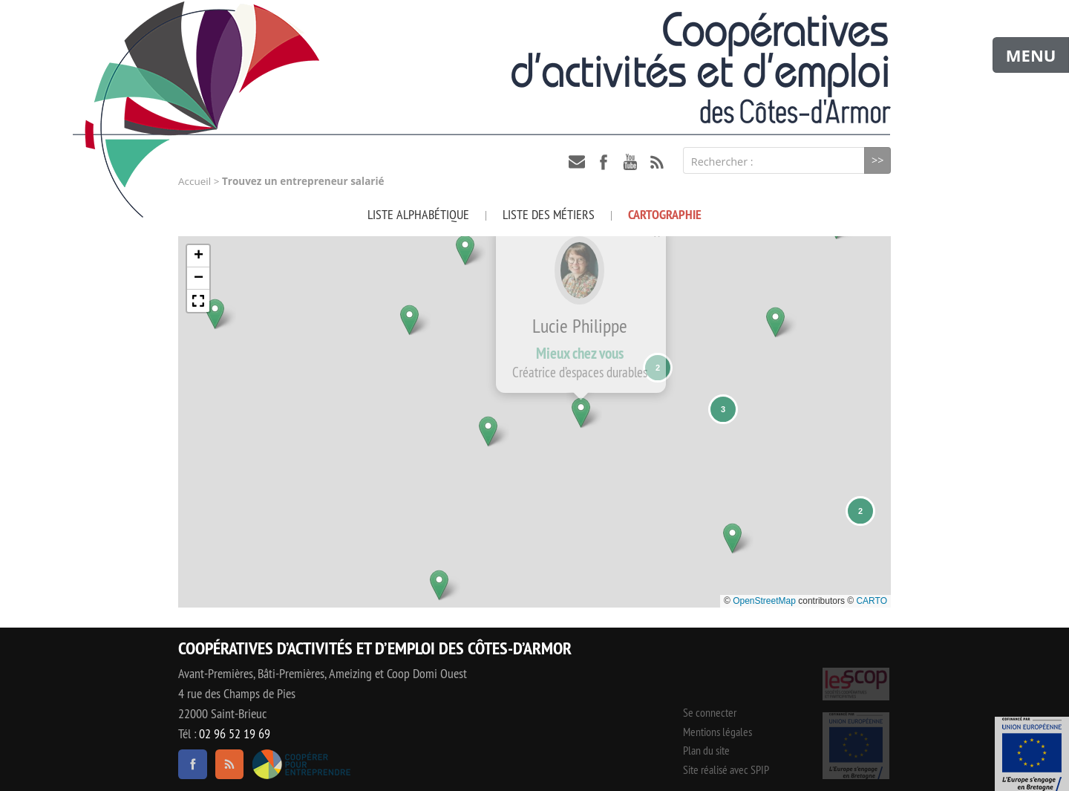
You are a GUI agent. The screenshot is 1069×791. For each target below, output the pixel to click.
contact (577, 162)
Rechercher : (722, 161)
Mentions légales (717, 731)
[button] (196, 238)
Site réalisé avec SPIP (726, 769)
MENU (1031, 55)
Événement (1032, 754)
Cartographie (665, 214)
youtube (630, 162)
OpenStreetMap (764, 601)
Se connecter (709, 712)
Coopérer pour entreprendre (301, 764)
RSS (657, 162)
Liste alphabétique (418, 214)
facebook (603, 162)
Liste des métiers (549, 214)
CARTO (871, 601)
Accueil (194, 181)
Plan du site (706, 750)
